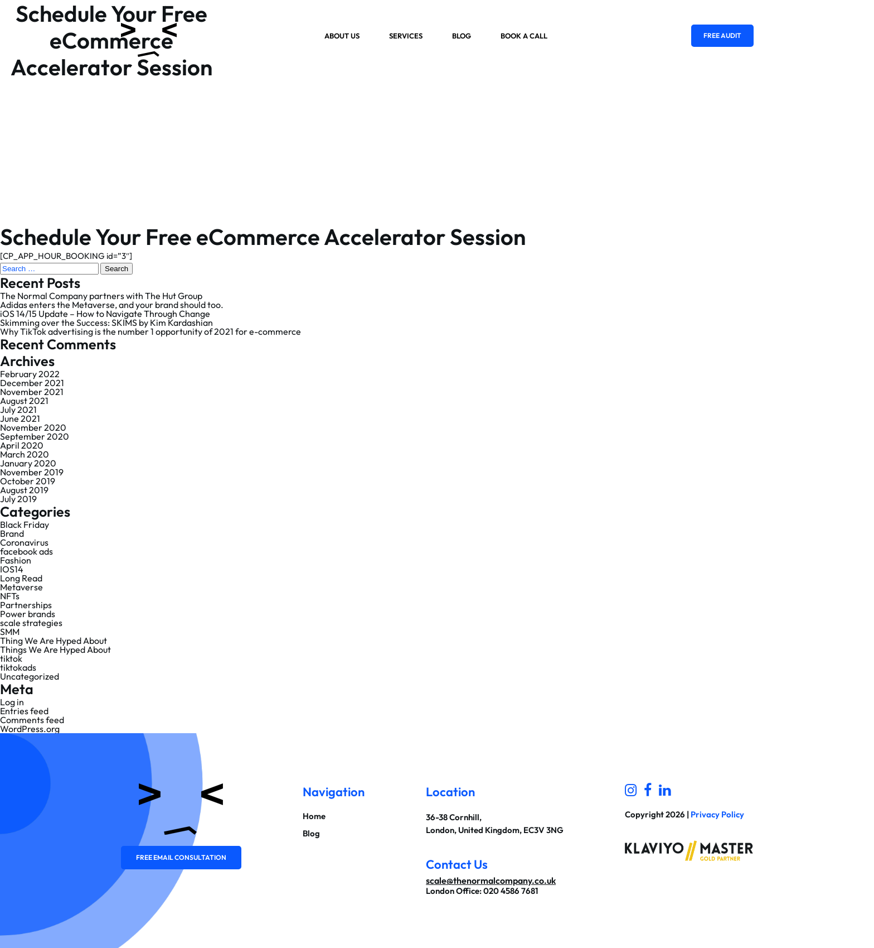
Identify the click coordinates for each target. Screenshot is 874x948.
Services (406, 35)
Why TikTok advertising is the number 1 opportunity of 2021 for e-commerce (150, 331)
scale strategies (31, 622)
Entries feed (24, 710)
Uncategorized (29, 676)
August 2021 (24, 400)
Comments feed (32, 719)
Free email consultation (181, 857)
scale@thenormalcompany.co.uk (491, 880)
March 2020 (24, 454)
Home (314, 816)
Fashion (15, 560)
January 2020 (28, 463)
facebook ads (26, 551)
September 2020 (34, 436)
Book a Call (524, 35)
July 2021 (18, 409)
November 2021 (32, 391)
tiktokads (18, 667)
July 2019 (18, 498)
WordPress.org (30, 728)
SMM (10, 631)
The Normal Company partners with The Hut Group (101, 295)
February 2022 (30, 373)
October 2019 (27, 481)
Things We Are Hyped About (55, 649)
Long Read (21, 578)
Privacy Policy (717, 814)
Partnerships (26, 604)
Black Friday (24, 524)
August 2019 (24, 489)
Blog (461, 35)
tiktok (11, 658)
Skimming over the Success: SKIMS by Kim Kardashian (106, 322)
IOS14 (11, 569)
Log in (12, 702)
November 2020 (33, 427)
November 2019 (32, 472)
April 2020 (21, 445)
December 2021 (32, 382)
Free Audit (722, 35)
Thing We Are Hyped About (53, 640)
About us (342, 35)
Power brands (27, 613)
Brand (12, 533)
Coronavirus (24, 542)
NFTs (10, 595)
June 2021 (20, 418)
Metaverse (21, 587)
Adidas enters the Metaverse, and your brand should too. (112, 304)
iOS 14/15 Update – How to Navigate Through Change (105, 313)
